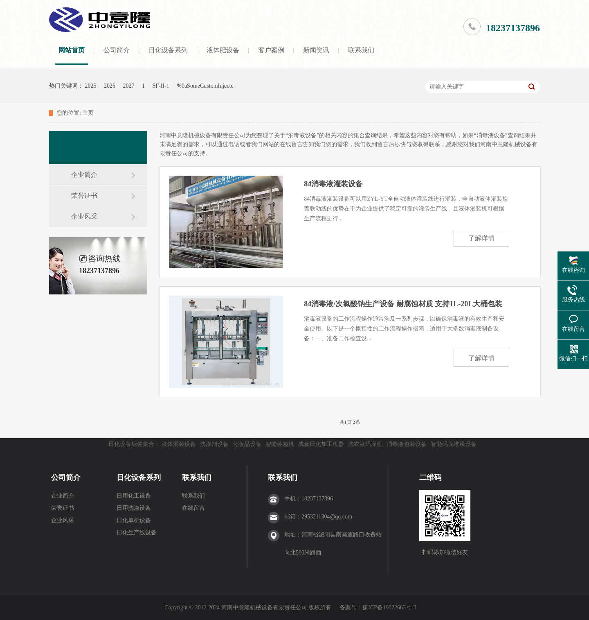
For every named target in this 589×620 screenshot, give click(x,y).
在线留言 (193, 508)
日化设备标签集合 (131, 444)
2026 (109, 86)
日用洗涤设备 (134, 508)
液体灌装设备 (179, 444)
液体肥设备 (223, 50)
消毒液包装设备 (407, 444)
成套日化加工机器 (321, 444)
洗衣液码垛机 (365, 444)
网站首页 (71, 50)
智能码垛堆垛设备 (454, 444)
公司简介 (116, 50)
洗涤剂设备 (214, 444)
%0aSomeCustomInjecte (205, 86)
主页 (88, 113)
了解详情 (481, 238)
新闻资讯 (316, 50)
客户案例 (271, 50)
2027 (129, 86)
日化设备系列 (168, 50)
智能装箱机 (279, 444)
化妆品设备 (247, 444)
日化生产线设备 (137, 532)
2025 (91, 86)
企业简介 (84, 174)
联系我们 (361, 50)
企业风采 (84, 216)
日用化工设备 (134, 496)
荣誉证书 (84, 195)
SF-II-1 (161, 86)
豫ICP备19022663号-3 (389, 607)
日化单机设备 (134, 520)
